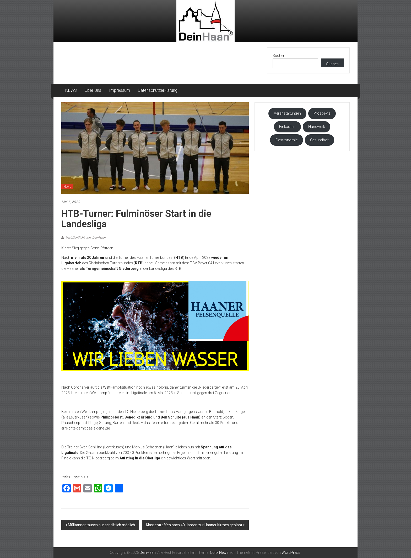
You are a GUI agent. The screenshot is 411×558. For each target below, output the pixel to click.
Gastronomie (286, 140)
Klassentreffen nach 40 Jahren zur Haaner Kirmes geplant (194, 525)
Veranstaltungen (287, 113)
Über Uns (93, 90)
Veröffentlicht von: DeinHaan (85, 237)
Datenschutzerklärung (157, 90)
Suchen (279, 55)
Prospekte (321, 113)
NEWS (71, 90)
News (67, 187)
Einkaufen (287, 127)
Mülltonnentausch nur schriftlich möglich (101, 525)
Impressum (119, 90)
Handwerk (316, 127)
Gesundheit (319, 140)
